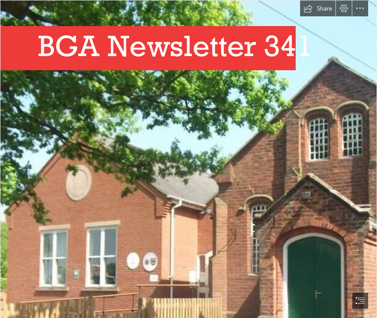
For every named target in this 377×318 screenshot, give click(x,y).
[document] (188, 159)
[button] (317, 8)
